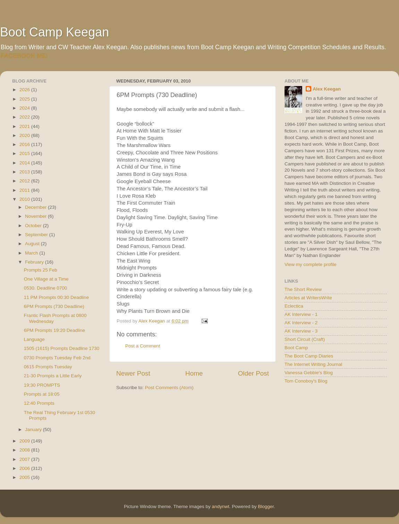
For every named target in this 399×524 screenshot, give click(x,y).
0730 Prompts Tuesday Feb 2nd (57, 357)
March (32, 253)
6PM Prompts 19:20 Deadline (54, 330)
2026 (25, 89)
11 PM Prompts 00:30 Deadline (56, 297)
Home (194, 373)
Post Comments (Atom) (169, 387)
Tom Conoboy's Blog (306, 381)
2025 (25, 99)
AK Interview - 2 (301, 322)
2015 (25, 153)
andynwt (220, 506)
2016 (25, 144)
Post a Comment (142, 346)
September (37, 234)
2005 (25, 477)
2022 (25, 117)
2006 (25, 468)
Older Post (253, 373)
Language (34, 339)
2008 (25, 450)
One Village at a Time (46, 279)
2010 (25, 199)
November (36, 216)
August (33, 243)
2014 (25, 162)
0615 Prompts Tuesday (48, 366)
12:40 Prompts (39, 403)
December (36, 207)
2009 (25, 441)
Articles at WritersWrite (308, 297)
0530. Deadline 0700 (45, 288)
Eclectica (294, 306)
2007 (25, 459)
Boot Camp (296, 347)
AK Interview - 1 (301, 314)
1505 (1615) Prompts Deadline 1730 (62, 348)
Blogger (266, 506)
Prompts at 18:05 (42, 394)
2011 (25, 190)
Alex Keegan (327, 89)
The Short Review (303, 289)
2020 (25, 135)
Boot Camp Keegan (54, 32)
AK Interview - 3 (301, 331)
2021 (25, 126)
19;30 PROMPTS (42, 385)
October (34, 225)
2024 (25, 108)
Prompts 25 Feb (40, 270)
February (35, 262)
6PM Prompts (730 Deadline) (54, 306)
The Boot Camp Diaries (309, 356)
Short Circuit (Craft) (305, 339)
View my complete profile (311, 264)
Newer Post (133, 373)
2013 (25, 171)
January (34, 429)
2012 (25, 180)
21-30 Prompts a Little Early (53, 375)
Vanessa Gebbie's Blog (309, 372)
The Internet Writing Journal (313, 364)
